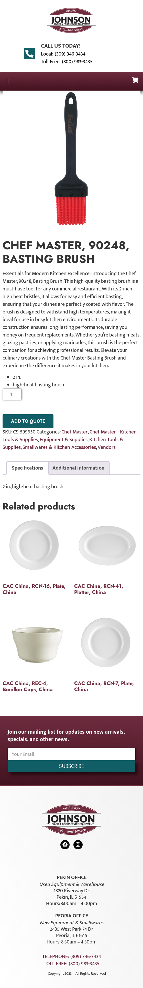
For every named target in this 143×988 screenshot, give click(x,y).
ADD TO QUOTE (28, 421)
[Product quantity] (12, 394)
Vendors (107, 447)
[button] (7, 81)
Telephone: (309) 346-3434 (71, 956)
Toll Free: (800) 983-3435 (67, 61)
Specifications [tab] (27, 468)
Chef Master (74, 432)
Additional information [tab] (78, 468)
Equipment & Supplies (63, 439)
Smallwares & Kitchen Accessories (59, 447)
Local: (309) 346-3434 (63, 54)
